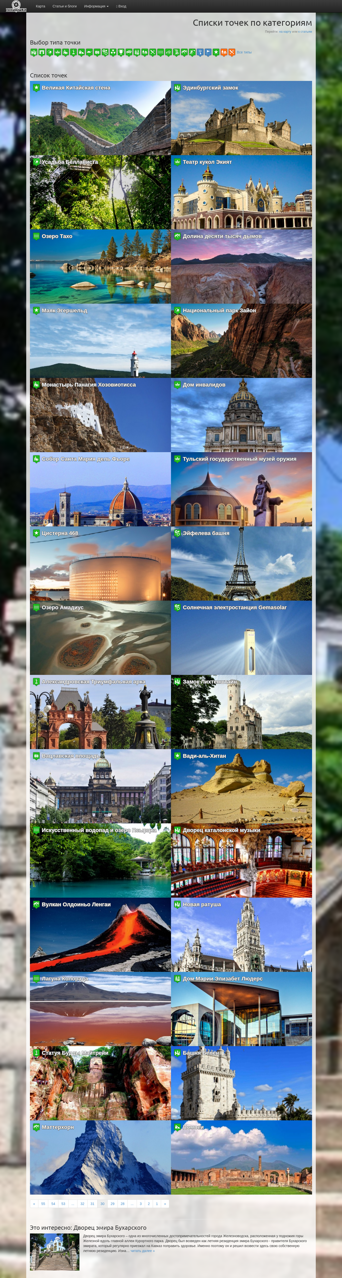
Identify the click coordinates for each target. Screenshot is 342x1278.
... (73, 1204)
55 (43, 1204)
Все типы (244, 52)
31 (93, 1204)
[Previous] (34, 1204)
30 (102, 1204)
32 (82, 1204)
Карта (40, 6)
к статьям (305, 31)
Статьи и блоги (64, 6)
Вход (121, 6)
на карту (285, 31)
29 (113, 1204)
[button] (143, 1251)
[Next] (165, 1204)
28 (123, 1204)
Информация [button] (96, 6)
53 (63, 1204)
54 (53, 1204)
